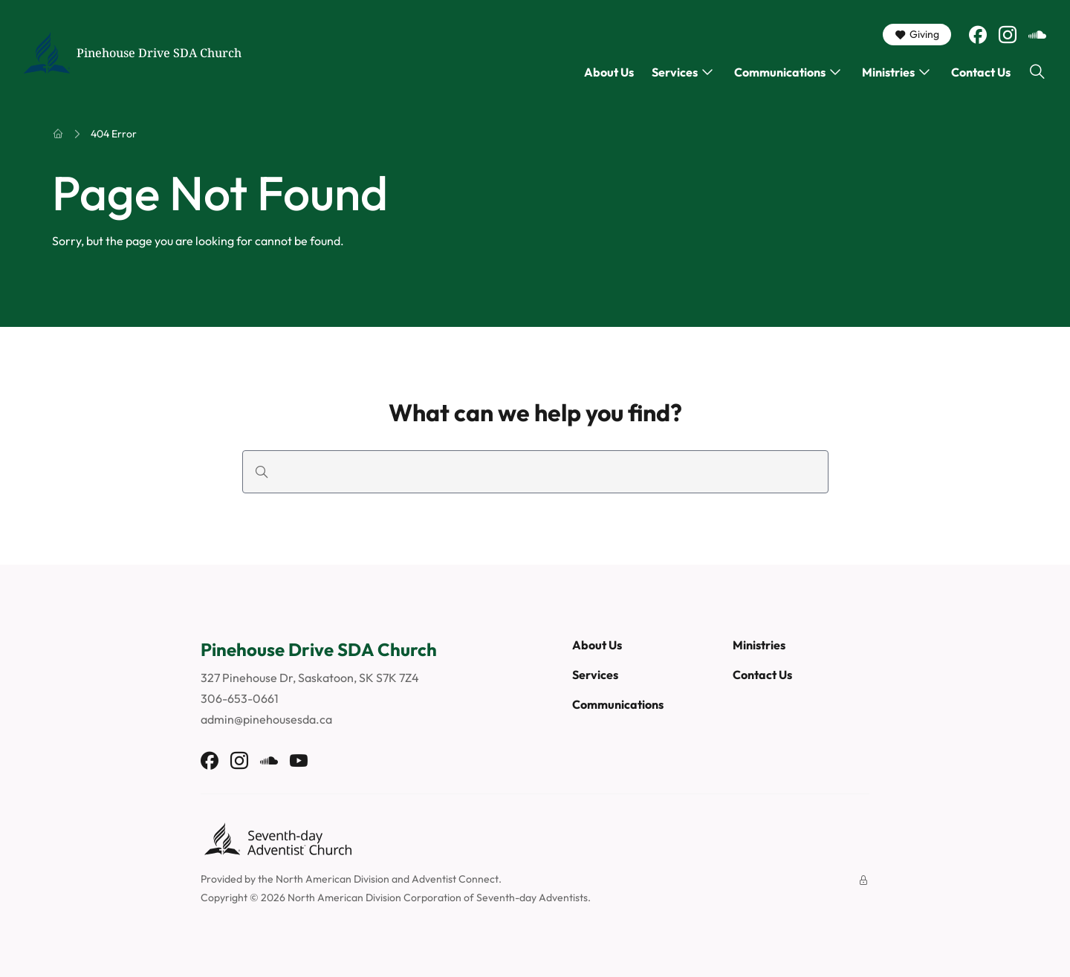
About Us (609, 72)
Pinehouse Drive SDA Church (159, 53)
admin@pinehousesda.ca (266, 719)
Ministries (888, 72)
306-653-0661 (240, 698)
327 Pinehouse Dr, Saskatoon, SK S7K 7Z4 (310, 677)
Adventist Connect (455, 879)
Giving (917, 34)
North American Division (332, 879)
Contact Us (981, 72)
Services (675, 72)
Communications (780, 72)
